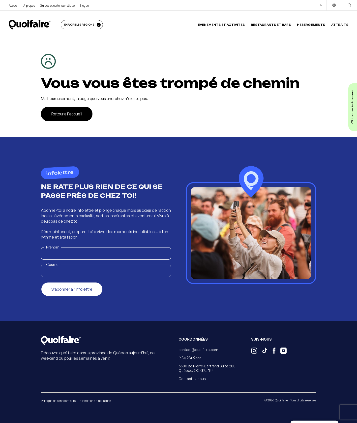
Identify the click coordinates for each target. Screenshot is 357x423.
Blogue (84, 5)
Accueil (13, 5)
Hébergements (311, 25)
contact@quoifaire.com (198, 350)
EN (321, 5)
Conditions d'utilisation (96, 401)
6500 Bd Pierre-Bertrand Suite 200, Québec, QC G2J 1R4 (207, 368)
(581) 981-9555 (189, 358)
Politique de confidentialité (58, 401)
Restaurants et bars (271, 25)
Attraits (339, 25)
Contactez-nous (192, 379)
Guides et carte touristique (57, 5)
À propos (29, 5)
